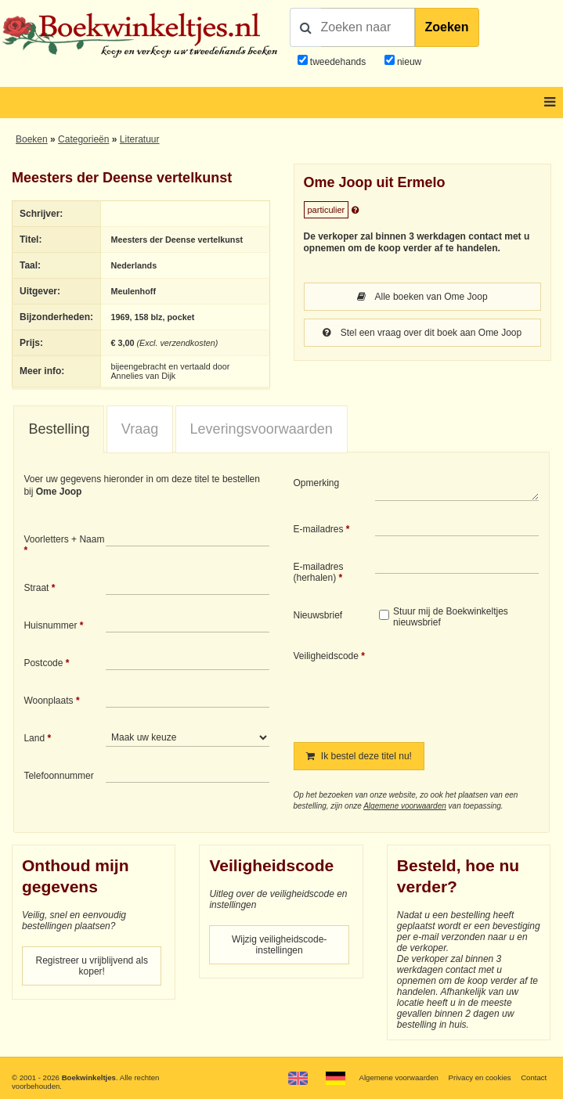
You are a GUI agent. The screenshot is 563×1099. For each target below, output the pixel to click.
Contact (534, 1077)
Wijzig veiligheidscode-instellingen (279, 945)
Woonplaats (48, 700)
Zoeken (447, 27)
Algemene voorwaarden (404, 806)
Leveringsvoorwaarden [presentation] (261, 429)
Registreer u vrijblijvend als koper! (92, 966)
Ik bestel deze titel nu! (359, 756)
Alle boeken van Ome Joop (422, 296)
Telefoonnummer (58, 775)
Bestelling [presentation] (58, 429)
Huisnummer (50, 625)
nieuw (408, 61)
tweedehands (338, 61)
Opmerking (317, 482)
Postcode (43, 663)
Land (34, 738)
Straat (36, 587)
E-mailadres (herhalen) (319, 572)
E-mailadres (319, 529)
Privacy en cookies (480, 1077)
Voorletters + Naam (63, 539)
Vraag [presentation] (139, 429)
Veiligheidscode (326, 655)
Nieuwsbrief (318, 615)
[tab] (58, 429)
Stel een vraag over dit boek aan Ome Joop (422, 332)
